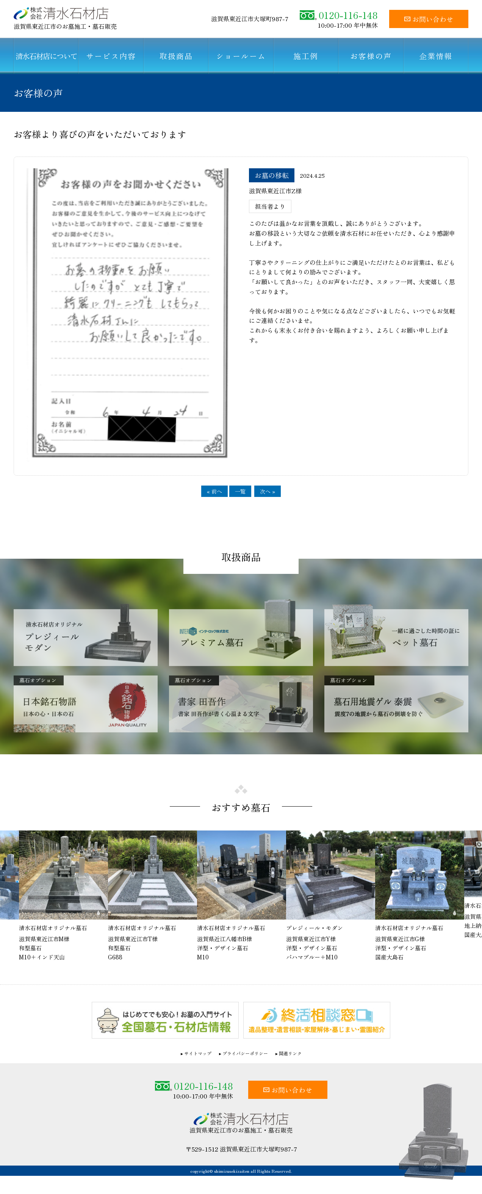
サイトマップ (197, 1053)
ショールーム (241, 55)
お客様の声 (371, 55)
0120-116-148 (339, 15)
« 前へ (214, 491)
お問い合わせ (428, 19)
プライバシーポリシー (245, 1053)
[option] (241, 896)
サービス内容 (111, 55)
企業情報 (435, 55)
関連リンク (290, 1053)
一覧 (240, 491)
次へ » (267, 491)
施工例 (305, 55)
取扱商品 (176, 55)
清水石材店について (46, 55)
